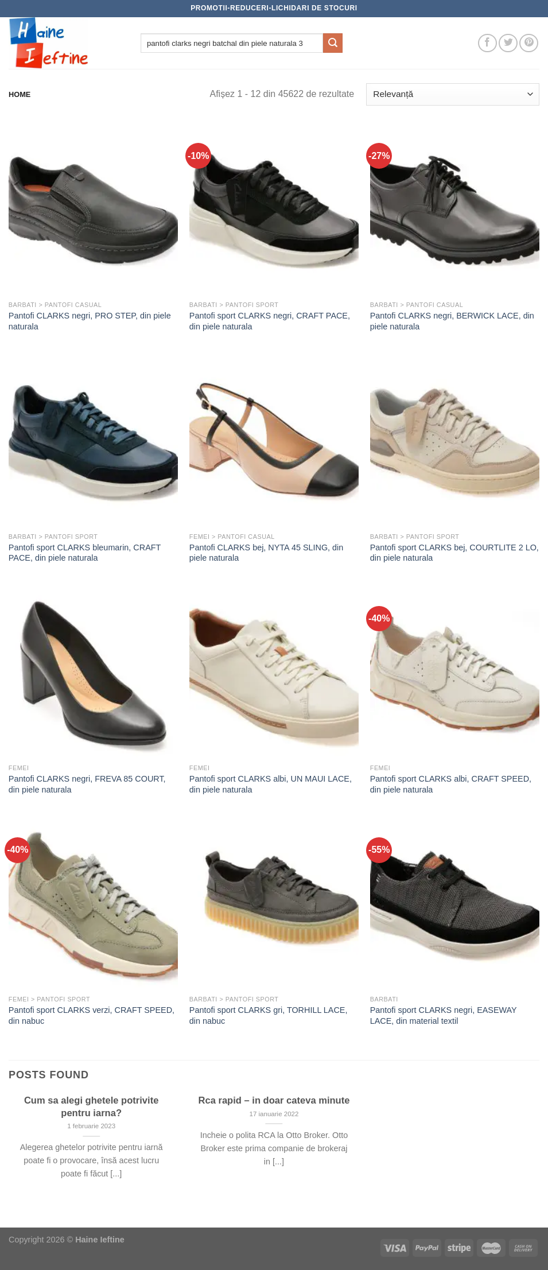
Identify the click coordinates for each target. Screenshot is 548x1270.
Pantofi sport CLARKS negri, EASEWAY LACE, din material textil (443, 1015)
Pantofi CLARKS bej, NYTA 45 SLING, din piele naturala (266, 553)
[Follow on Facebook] (487, 43)
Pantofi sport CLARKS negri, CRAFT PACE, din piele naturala (269, 321)
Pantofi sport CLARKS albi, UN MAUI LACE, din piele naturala (270, 784)
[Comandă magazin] (452, 94)
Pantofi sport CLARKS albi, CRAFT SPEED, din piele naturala (450, 784)
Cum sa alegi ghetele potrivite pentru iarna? (91, 1106)
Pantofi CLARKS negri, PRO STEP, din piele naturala (90, 321)
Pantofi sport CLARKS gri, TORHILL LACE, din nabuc (268, 1015)
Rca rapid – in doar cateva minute (274, 1100)
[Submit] (333, 43)
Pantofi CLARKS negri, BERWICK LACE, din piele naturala (452, 321)
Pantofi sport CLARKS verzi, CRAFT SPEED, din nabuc (91, 1015)
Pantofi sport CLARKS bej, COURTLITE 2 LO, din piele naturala (454, 553)
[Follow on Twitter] (508, 43)
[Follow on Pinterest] (528, 43)
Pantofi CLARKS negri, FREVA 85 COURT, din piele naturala (87, 784)
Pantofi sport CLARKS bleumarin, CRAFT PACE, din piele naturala (85, 553)
